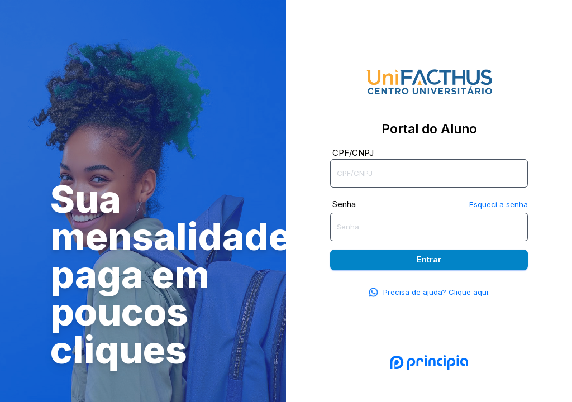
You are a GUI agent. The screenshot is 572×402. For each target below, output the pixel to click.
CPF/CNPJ (353, 152)
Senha (344, 204)
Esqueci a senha (498, 204)
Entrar (429, 259)
